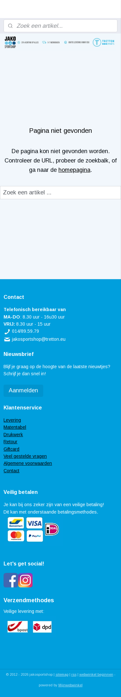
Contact (11, 470)
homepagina (74, 169)
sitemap (61, 674)
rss (73, 674)
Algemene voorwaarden (28, 463)
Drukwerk (13, 434)
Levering (12, 420)
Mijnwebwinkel (70, 685)
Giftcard (11, 449)
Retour (10, 441)
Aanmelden (23, 390)
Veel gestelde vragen (25, 456)
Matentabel (15, 427)
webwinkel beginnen (96, 674)
